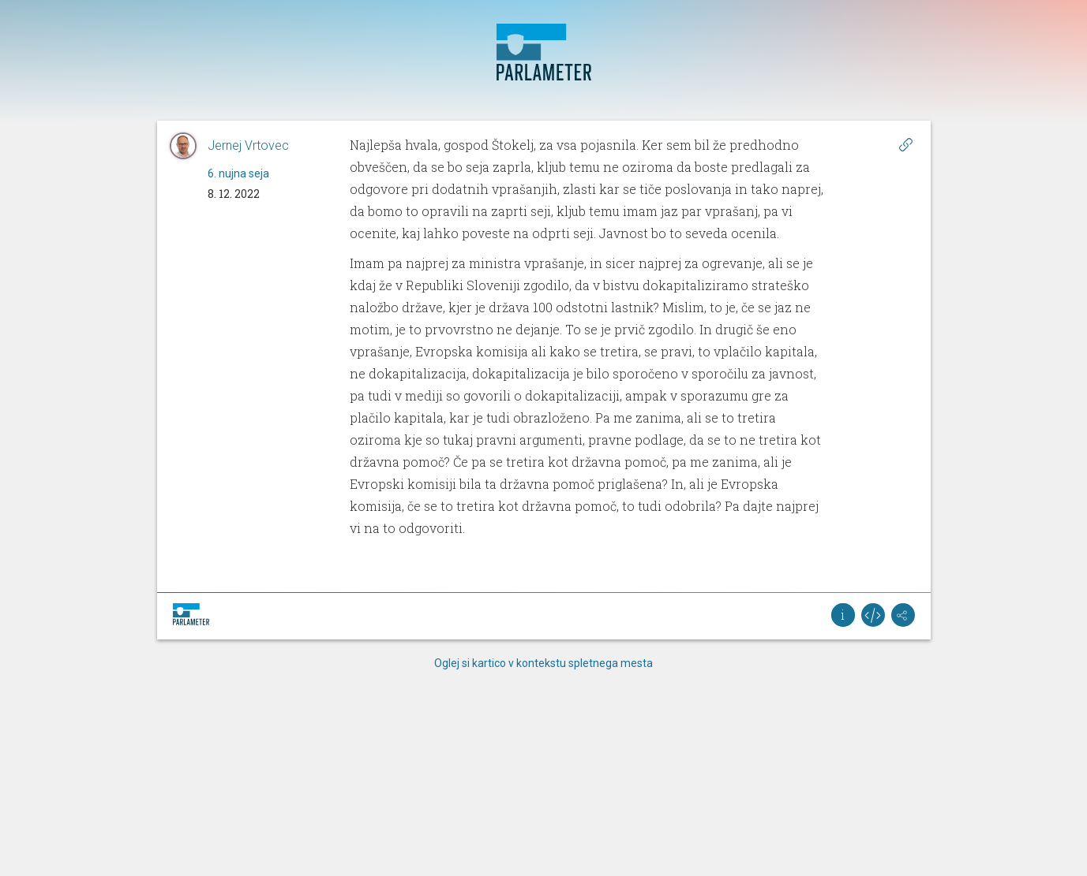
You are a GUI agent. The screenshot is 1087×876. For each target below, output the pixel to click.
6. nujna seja (238, 173)
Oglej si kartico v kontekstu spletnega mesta (543, 663)
